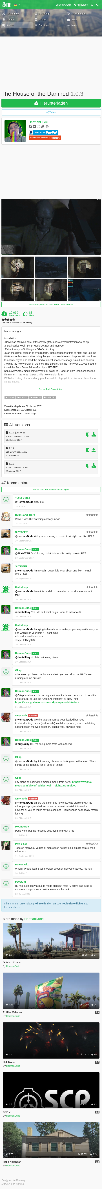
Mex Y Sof (21, 843)
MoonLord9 (22, 826)
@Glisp (19, 695)
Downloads (14, 315)
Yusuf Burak (22, 497)
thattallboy (21, 587)
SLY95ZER (21, 532)
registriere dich (71, 903)
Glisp (18, 670)
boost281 (20, 881)
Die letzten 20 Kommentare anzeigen (51, 489)
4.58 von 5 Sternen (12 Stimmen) (16, 323)
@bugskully (22, 744)
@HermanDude (24, 501)
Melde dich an (47, 903)
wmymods (21, 715)
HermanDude (38, 122)
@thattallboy (22, 612)
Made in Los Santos (12, 1183)
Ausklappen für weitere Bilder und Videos (51, 304)
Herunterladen (51, 103)
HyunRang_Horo (25, 514)
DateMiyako (22, 864)
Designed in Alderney (13, 1180)
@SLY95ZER (22, 553)
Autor (35, 549)
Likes (31, 315)
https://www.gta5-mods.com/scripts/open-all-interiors (47, 702)
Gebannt (33, 716)
